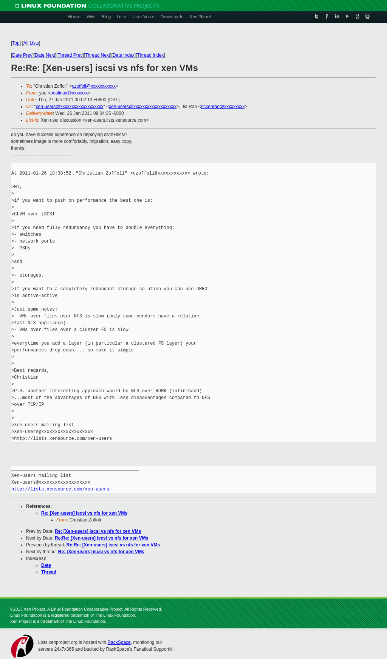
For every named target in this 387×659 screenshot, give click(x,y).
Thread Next (97, 55)
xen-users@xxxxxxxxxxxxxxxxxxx (70, 106)
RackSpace (118, 642)
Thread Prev (69, 55)
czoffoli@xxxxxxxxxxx (94, 86)
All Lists (31, 43)
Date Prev (22, 55)
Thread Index (150, 55)
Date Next (45, 55)
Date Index (124, 55)
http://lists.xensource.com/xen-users (60, 489)
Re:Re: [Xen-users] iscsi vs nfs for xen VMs (101, 538)
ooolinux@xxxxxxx (69, 93)
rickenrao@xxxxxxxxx (223, 106)
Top (15, 43)
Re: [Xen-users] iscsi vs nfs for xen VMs (84, 513)
